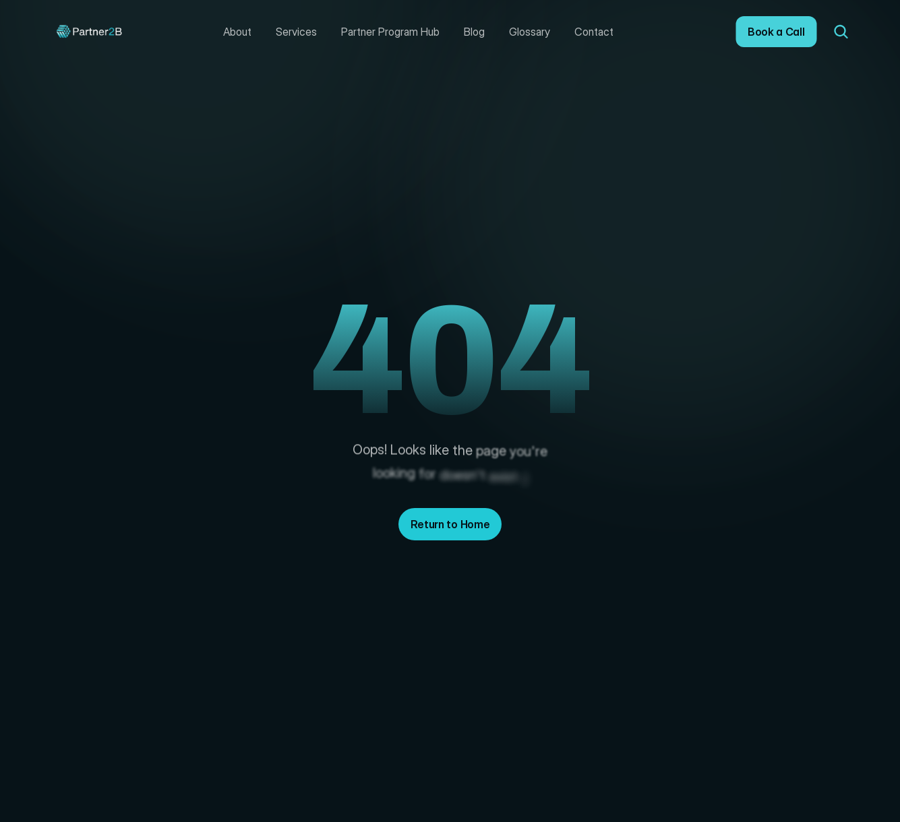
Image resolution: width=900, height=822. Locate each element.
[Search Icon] (841, 31)
